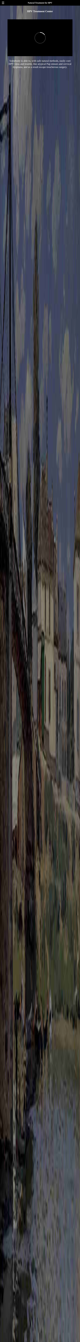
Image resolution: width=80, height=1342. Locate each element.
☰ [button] (3, 3)
